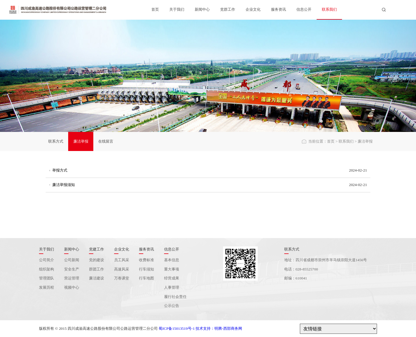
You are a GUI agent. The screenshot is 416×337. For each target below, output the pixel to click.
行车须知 (146, 269)
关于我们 (176, 9)
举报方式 (59, 170)
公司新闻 (71, 260)
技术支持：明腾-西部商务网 (219, 328)
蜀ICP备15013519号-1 (176, 328)
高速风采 (121, 269)
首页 (155, 9)
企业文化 (253, 9)
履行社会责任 (175, 296)
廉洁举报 (80, 141)
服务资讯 (278, 9)
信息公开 (303, 9)
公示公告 (171, 305)
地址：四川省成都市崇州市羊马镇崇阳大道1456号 (325, 260)
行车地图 (146, 278)
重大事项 (171, 269)
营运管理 (71, 278)
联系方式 (55, 141)
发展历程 (46, 287)
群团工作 (96, 269)
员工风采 (121, 260)
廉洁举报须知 (63, 185)
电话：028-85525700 (301, 269)
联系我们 (329, 9)
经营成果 (171, 278)
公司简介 (46, 260)
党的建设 (96, 260)
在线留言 (105, 141)
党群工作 (227, 9)
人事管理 (171, 287)
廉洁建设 (96, 278)
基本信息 (171, 260)
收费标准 (146, 260)
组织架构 (46, 269)
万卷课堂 (121, 278)
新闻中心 (202, 9)
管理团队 (46, 278)
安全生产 (71, 269)
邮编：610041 (295, 278)
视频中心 (71, 287)
